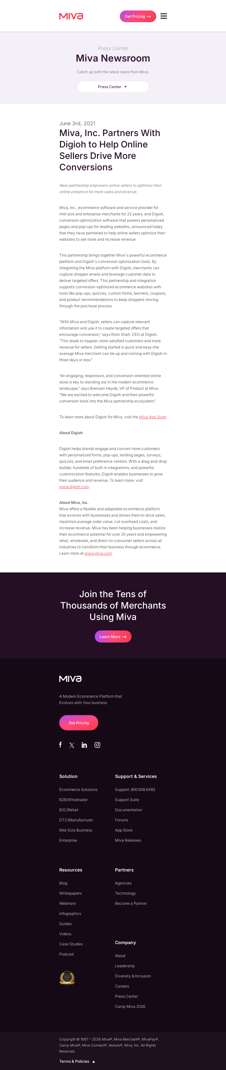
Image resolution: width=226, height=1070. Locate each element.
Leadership (125, 965)
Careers (122, 986)
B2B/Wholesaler (73, 799)
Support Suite (127, 799)
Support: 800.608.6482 (135, 789)
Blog (63, 883)
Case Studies (71, 944)
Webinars (67, 903)
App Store (123, 830)
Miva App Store (152, 416)
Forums (121, 820)
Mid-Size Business (75, 830)
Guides (65, 923)
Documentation (128, 809)
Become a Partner (131, 903)
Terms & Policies (78, 1061)
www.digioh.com (74, 486)
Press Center (113, 86)
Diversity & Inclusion (133, 976)
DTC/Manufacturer (76, 820)
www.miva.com (98, 553)
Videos (65, 933)
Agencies (123, 883)
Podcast (66, 954)
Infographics (70, 913)
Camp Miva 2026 (130, 1006)
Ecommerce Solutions (78, 789)
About (120, 955)
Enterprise (68, 840)
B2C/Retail (68, 809)
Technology (125, 893)
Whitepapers (70, 893)
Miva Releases (128, 840)
